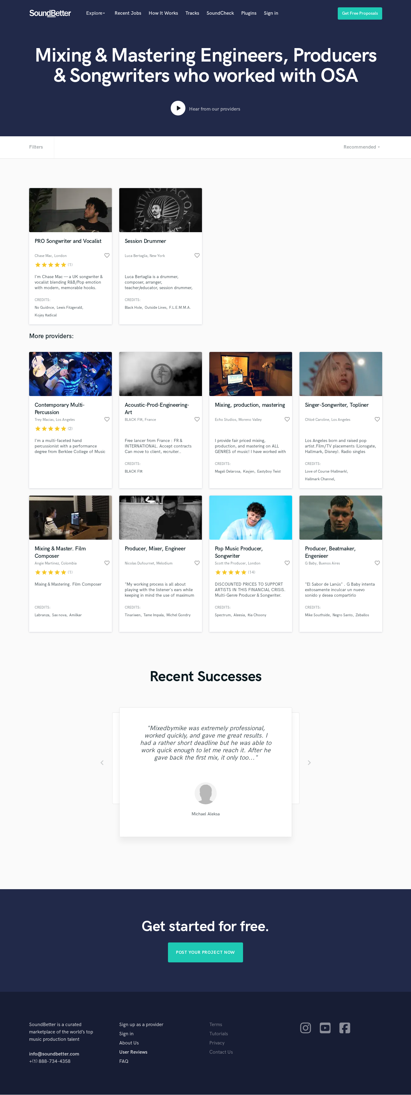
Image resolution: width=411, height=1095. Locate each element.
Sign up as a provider (141, 1025)
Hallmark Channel (319, 479)
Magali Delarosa (227, 471)
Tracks (192, 13)
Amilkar (75, 615)
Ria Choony (257, 615)
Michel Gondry (178, 615)
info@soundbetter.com (54, 1054)
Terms (215, 1025)
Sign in (271, 13)
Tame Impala (153, 615)
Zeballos (362, 615)
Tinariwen (133, 615)
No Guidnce (44, 307)
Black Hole (133, 307)
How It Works (163, 13)
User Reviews (133, 1052)
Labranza (42, 615)
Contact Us (221, 1052)
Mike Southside (317, 615)
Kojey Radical (46, 315)
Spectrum (223, 615)
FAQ (123, 1062)
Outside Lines (155, 307)
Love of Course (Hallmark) (326, 471)
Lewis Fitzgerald (69, 307)
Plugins (249, 13)
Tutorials (218, 1034)
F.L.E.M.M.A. (180, 307)
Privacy (217, 1043)
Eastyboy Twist (269, 471)
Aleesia (239, 615)
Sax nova (59, 615)
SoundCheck (220, 13)
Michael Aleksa (206, 814)
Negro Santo (343, 615)
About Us (129, 1043)
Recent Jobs (128, 13)
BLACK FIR (134, 471)
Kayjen (248, 471)
